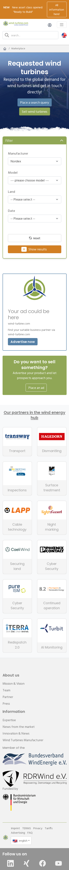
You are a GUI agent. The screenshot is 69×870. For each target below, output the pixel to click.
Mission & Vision (13, 683)
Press (6, 703)
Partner (8, 697)
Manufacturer (18, 153)
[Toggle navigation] (62, 24)
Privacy (37, 828)
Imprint (15, 828)
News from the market (19, 727)
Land (11, 191)
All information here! (56, 9)
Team (6, 690)
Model (12, 172)
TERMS (26, 828)
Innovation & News (16, 733)
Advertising (18, 832)
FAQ (30, 832)
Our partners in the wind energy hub (34, 415)
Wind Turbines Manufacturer (23, 740)
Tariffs (49, 828)
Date (11, 211)
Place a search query (34, 102)
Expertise (9, 720)
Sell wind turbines (34, 111)
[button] (64, 35)
